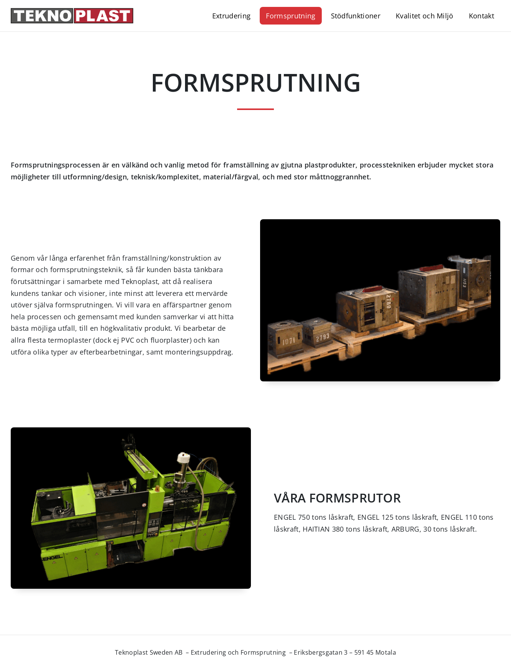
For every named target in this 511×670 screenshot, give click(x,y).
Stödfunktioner (355, 15)
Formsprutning (290, 15)
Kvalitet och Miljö (425, 15)
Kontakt (481, 15)
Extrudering (231, 15)
